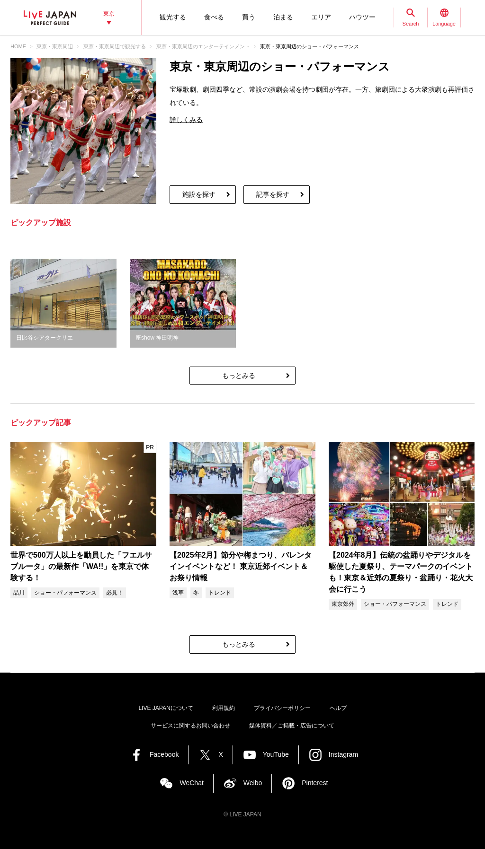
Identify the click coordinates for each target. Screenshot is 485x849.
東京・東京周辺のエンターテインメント (203, 46)
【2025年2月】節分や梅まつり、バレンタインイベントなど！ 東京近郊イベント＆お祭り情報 (241, 566)
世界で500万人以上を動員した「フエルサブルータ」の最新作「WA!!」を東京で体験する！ (81, 566)
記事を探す (272, 194)
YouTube (276, 754)
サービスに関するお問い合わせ (190, 725)
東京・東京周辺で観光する (114, 46)
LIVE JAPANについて (165, 708)
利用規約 (223, 708)
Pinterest (315, 783)
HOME (18, 46)
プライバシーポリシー (282, 708)
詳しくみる (186, 119)
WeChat (191, 783)
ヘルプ (338, 708)
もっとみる (238, 375)
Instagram (343, 754)
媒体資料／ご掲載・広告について (291, 725)
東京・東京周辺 (54, 46)
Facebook (164, 754)
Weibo (252, 783)
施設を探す (199, 194)
